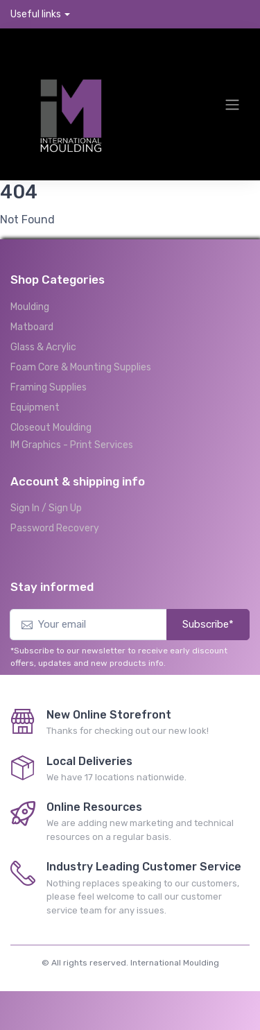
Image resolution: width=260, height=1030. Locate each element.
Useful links (35, 14)
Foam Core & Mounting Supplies (80, 367)
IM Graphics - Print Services (71, 445)
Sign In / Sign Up (46, 508)
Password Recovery (54, 528)
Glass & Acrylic (43, 347)
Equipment (35, 407)
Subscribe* (208, 624)
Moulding (29, 307)
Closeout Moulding (51, 428)
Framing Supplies (48, 387)
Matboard (31, 327)
